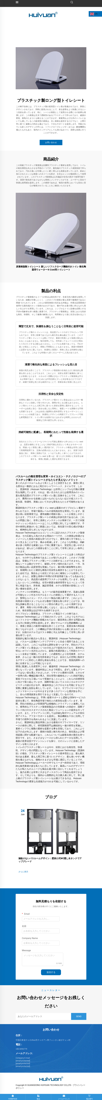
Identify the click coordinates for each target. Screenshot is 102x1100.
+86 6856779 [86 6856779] (21, 1049)
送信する (51, 972)
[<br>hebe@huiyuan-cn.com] (23, 1061)
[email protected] (23, 1063)
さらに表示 (23, 872)
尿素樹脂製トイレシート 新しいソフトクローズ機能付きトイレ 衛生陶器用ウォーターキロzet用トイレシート (51, 268)
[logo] (43, 13)
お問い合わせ (51, 142)
